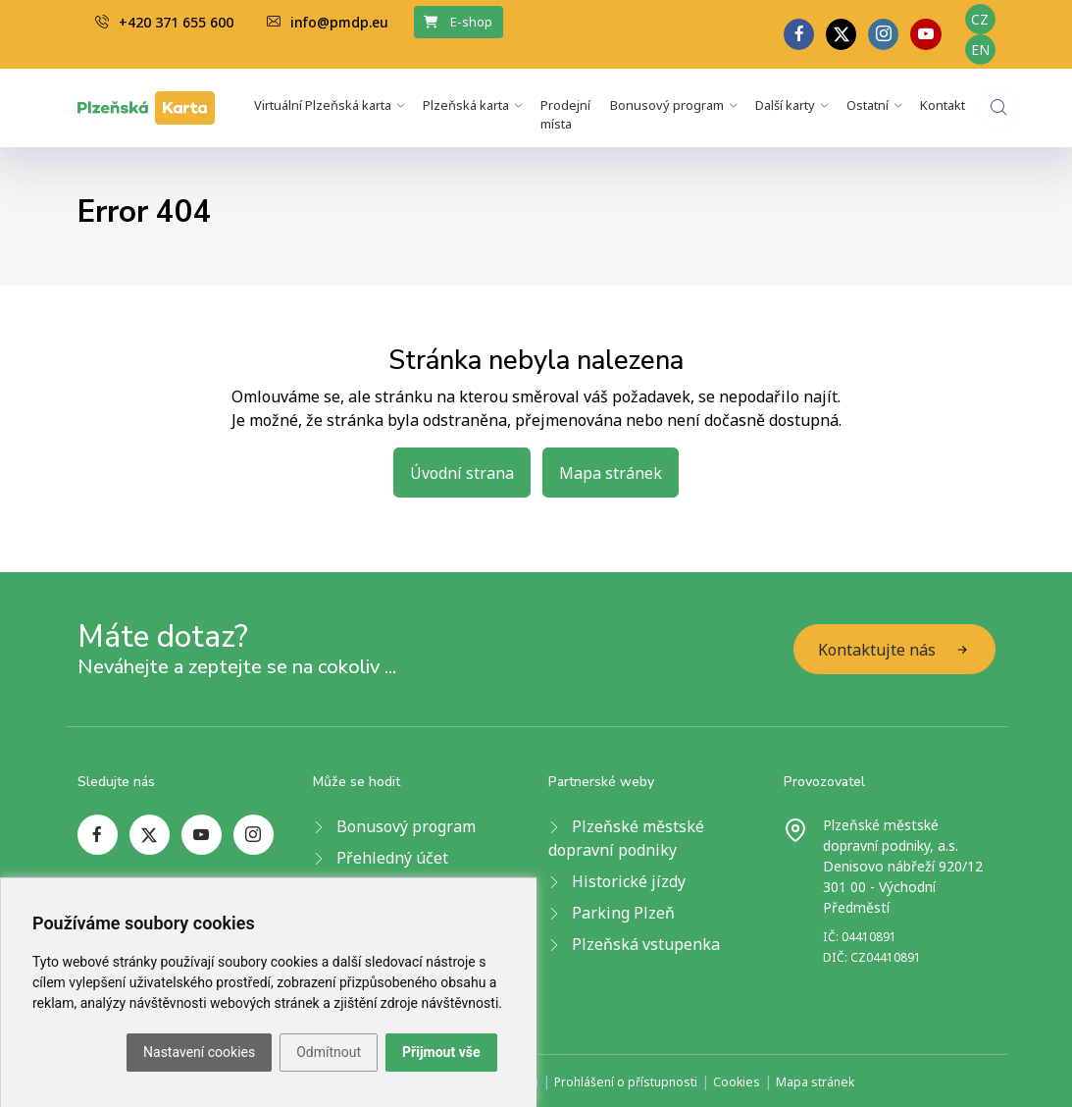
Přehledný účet (392, 858)
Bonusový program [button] (667, 105)
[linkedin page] (883, 34)
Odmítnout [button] (328, 1052)
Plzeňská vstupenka (646, 944)
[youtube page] (925, 34)
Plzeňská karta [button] (466, 105)
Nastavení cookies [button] (199, 1052)
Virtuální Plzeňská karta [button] (322, 105)
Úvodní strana (462, 473)
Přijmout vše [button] (441, 1052)
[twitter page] (841, 34)
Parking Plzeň (623, 912)
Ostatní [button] (867, 105)
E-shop (458, 21)
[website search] (999, 107)
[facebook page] (799, 34)
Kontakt (942, 105)
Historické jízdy (629, 881)
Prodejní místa (565, 114)
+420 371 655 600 (164, 22)
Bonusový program (406, 826)
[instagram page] (253, 835)
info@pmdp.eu (327, 22)
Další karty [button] (785, 105)
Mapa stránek (610, 473)
